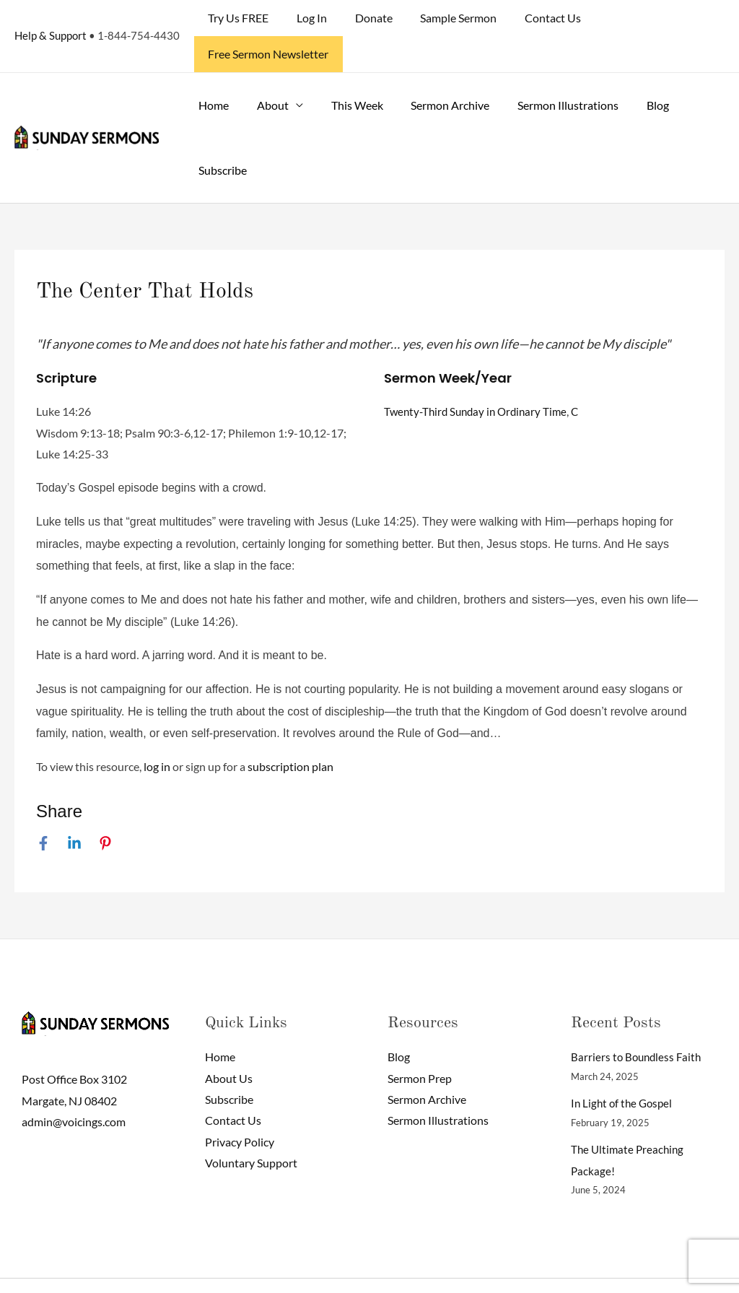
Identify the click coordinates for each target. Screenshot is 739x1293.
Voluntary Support (251, 1128)
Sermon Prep (420, 1042)
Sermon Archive (433, 69)
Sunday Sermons (155, 1267)
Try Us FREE (246, 18)
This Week (345, 69)
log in (157, 730)
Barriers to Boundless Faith (638, 1020)
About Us (229, 1042)
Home (211, 69)
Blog (631, 69)
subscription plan (290, 730)
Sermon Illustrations (546, 69)
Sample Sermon (452, 18)
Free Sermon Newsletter (652, 18)
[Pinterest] (105, 806)
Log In (314, 18)
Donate (371, 18)
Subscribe (220, 134)
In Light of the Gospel (624, 1067)
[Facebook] (43, 806)
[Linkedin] (74, 806)
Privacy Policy (239, 1106)
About (265, 69)
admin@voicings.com (74, 1086)
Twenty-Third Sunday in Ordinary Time (480, 375)
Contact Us (541, 18)
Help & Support (50, 17)
